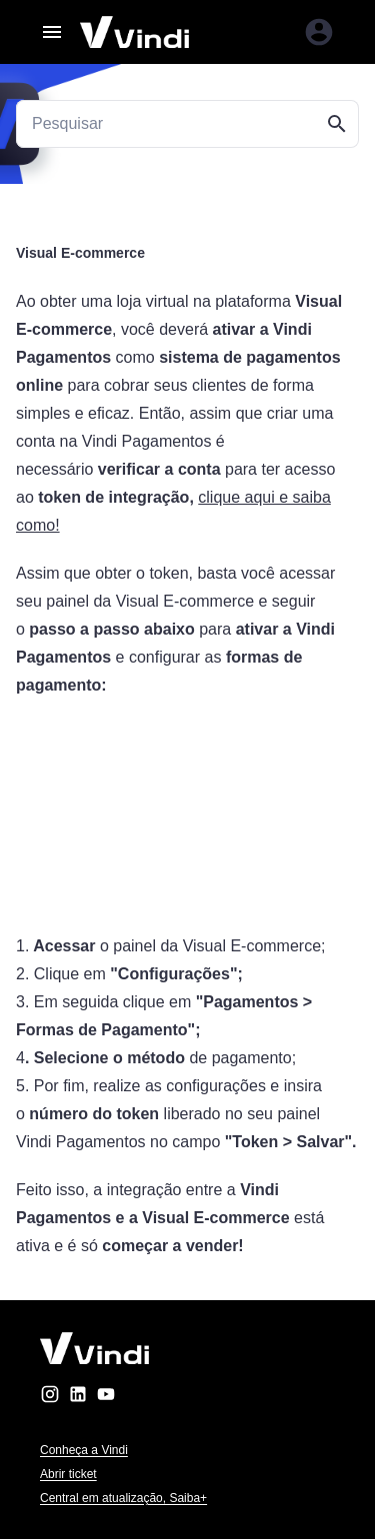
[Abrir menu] (52, 32)
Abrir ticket (68, 1474)
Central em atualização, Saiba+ (123, 1498)
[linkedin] (78, 1397)
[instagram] (50, 1397)
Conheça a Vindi (84, 1450)
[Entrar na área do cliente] (319, 32)
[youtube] (106, 1397)
